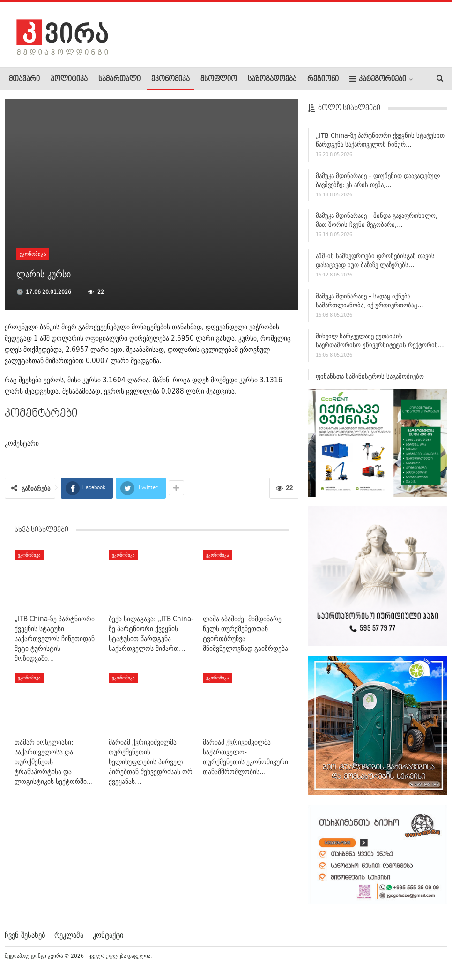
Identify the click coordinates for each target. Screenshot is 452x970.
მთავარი (24, 79)
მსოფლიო (218, 79)
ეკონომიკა (170, 79)
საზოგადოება (272, 79)
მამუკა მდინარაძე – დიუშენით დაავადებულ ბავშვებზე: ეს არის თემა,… (378, 184)
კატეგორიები (377, 79)
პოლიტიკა (69, 79)
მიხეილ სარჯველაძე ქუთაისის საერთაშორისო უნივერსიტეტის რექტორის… (380, 344)
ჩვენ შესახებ (25, 934)
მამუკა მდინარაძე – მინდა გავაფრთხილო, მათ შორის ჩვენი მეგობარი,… (376, 223)
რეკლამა (68, 934)
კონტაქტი (108, 934)
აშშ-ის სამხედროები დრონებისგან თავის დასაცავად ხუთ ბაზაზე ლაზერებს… (375, 264)
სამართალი (119, 79)
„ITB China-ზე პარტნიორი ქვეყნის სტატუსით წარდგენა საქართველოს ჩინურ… (380, 143)
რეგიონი (323, 79)
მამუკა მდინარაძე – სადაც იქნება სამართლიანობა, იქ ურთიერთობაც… (369, 304)
